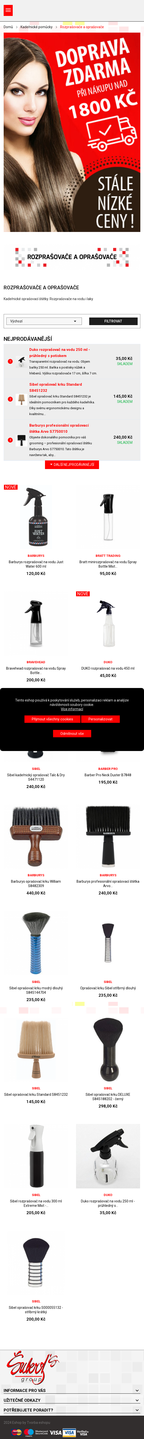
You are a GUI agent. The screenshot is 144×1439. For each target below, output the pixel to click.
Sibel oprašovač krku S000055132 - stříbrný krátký (36, 1310)
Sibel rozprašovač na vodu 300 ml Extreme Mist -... (36, 1203)
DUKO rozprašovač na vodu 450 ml (107, 668)
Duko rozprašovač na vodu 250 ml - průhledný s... (108, 1203)
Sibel (36, 768)
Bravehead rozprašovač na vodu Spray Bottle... (36, 670)
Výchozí (44, 321)
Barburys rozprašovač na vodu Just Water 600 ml (36, 564)
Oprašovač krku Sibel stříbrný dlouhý (108, 988)
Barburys (36, 555)
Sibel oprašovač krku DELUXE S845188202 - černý (108, 1097)
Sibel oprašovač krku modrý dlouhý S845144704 (36, 990)
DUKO (108, 662)
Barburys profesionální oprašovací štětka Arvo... (108, 883)
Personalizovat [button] (100, 719)
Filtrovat (113, 321)
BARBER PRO (108, 768)
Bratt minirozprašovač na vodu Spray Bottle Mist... (108, 564)
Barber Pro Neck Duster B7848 (108, 775)
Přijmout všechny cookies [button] (52, 719)
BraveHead (36, 662)
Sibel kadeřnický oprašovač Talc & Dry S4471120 (36, 777)
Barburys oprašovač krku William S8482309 (36, 883)
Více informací (72, 709)
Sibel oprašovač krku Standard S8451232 (36, 1094)
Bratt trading (108, 555)
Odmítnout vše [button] (72, 733)
